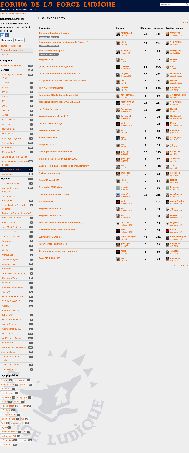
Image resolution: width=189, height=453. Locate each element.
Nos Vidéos (7, 174)
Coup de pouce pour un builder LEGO (58, 159)
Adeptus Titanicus (10, 310)
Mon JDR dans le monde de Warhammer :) (60, 222)
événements (9, 444)
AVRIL (5, 96)
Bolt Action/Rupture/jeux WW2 (16, 213)
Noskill (124, 42)
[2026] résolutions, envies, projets (56, 66)
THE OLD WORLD (11, 301)
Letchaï (124, 194)
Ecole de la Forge (10, 152)
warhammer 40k (10, 436)
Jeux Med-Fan (8, 196)
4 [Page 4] (183, 22)
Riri (172, 66)
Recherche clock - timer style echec (57, 229)
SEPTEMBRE (9, 119)
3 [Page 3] (181, 22)
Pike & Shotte (8, 222)
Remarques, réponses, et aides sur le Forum (61, 42)
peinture (26, 384)
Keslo (123, 123)
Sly (171, 145)
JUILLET (6, 110)
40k (24, 419)
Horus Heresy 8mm (11, 319)
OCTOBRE (7, 124)
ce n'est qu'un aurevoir (50, 109)
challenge (25, 440)
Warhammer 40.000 (11, 329)
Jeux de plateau (8, 352)
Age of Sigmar (9, 324)
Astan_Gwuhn (127, 102)
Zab (122, 166)
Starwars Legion (10, 259)
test (26, 431)
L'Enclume (8, 410)
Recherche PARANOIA (50, 187)
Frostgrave (7, 200)
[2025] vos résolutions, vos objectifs (57, 73)
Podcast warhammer (49, 173)
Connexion (6, 40)
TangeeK (125, 74)
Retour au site (7, 10)
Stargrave (7, 268)
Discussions (21, 10)
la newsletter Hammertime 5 (53, 244)
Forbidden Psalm (11, 431)
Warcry (5, 306)
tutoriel (19, 401)
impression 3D (20, 423)
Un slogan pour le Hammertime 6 (56, 151)
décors (25, 406)
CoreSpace (7, 255)
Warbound (7, 241)
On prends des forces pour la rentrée (58, 251)
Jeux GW (6, 292)
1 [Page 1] (176, 22)
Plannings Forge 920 (11, 138)
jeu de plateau (10, 406)
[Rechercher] (187, 4)
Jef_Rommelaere (129, 95)
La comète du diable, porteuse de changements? (64, 166)
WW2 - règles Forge (11, 217)
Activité (32, 10)
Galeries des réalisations (14, 347)
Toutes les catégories (11, 46)
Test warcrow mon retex (51, 88)
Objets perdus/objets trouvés (54, 33)
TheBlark (125, 66)
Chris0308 (175, 33)
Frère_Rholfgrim (128, 237)
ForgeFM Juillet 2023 (49, 258)
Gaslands (6, 250)
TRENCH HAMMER (11, 231)
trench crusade (10, 419)
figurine (6, 380)
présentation (9, 440)
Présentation (8, 143)
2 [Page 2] (178, 22)
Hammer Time (10, 384)
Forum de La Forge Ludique (58, 4)
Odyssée (125, 223)
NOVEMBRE (8, 129)
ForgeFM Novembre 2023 (52, 208)
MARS (5, 92)
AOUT (5, 115)
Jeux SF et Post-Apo (11, 227)
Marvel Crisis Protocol (12, 287)
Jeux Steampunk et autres (14, 273)
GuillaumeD (126, 116)
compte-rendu (9, 393)
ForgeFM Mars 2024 (49, 180)
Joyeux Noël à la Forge (51, 123)
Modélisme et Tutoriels (12, 338)
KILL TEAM (7, 315)
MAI (4, 101)
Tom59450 (175, 159)
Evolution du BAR (48, 137)
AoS (5, 423)
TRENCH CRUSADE (12, 236)
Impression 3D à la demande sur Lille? (58, 95)
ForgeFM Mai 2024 (48, 144)
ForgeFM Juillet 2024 (49, 130)
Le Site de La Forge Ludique (15, 157)
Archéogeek (126, 109)
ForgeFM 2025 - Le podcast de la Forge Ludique (63, 81)
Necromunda (8, 333)
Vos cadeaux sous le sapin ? (53, 116)
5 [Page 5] (185, 22)
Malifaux (6, 282)
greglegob (175, 88)
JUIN (4, 106)
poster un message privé (51, 50)
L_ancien (125, 187)
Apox (123, 137)
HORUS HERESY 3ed (13, 296)
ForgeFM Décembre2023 (51, 215)
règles (6, 427)
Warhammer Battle (48, 237)
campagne (24, 397)
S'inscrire (19, 40)
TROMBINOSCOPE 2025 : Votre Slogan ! (59, 102)
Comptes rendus (9, 369)
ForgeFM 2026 (46, 59)
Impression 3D (9, 342)
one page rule (9, 264)
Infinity (5, 245)
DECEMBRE (8, 133)
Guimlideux (175, 74)
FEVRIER (7, 87)
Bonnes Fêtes (46, 201)
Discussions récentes (12, 50)
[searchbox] (174, 4)
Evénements (8, 147)
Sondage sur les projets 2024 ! (54, 194)
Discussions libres (11, 169)
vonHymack (126, 33)
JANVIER (6, 82)
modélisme (8, 397)
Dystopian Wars (9, 278)
